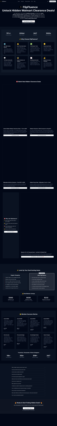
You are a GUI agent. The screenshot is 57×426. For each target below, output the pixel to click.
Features (22, 1)
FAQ (32, 1)
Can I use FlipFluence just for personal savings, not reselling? (28, 388)
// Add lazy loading (15, 106)
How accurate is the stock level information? (28, 390)
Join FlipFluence (52, 1)
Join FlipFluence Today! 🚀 (28, 21)
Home (19, 1)
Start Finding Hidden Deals (42, 135)
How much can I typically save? (28, 381)
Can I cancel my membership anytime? (28, 395)
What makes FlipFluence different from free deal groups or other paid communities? (28, 392)
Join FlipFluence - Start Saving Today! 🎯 (37, 256)
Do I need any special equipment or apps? (28, 376)
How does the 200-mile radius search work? (28, 369)
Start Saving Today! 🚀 (10, 231)
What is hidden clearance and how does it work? (28, 367)
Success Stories (27, 1)
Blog (34, 1)
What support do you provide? (28, 383)
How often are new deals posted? (28, 374)
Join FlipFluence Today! (15, 135)
